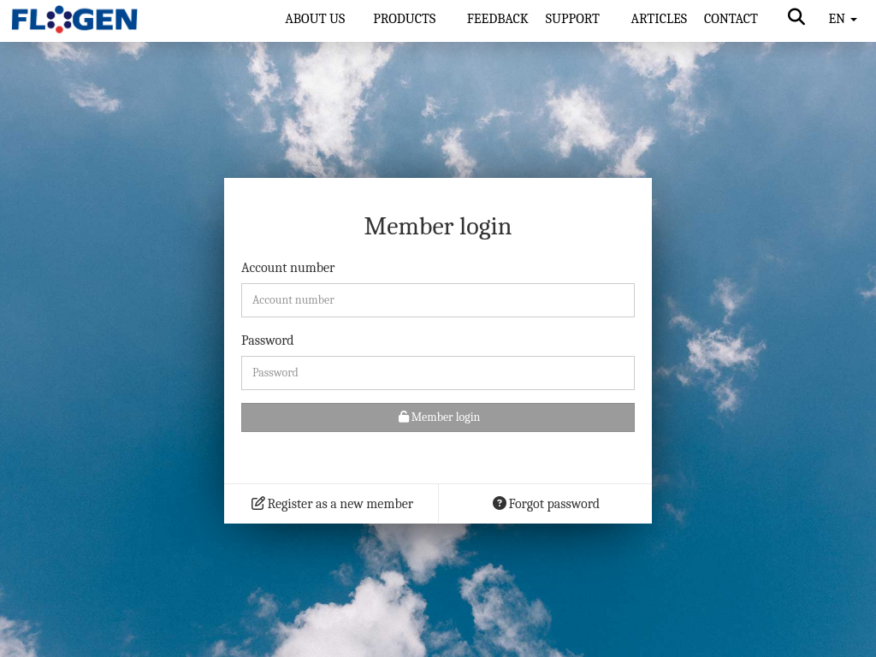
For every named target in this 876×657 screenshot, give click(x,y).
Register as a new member (331, 504)
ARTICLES (658, 19)
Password (267, 340)
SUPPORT (574, 19)
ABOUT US (315, 19)
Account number (287, 267)
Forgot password (545, 504)
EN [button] (842, 19)
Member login (438, 417)
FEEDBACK (498, 19)
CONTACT (731, 19)
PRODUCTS (405, 19)
